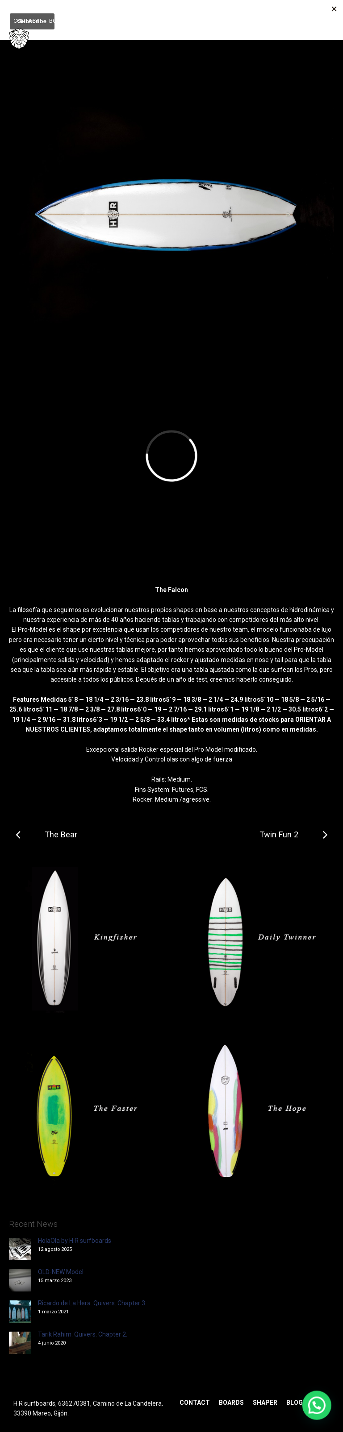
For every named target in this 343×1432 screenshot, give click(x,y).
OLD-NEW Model (61, 1271)
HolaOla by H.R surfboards (74, 1240)
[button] (317, 1406)
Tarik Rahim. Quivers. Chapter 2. (82, 1334)
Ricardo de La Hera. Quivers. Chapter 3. (92, 1303)
